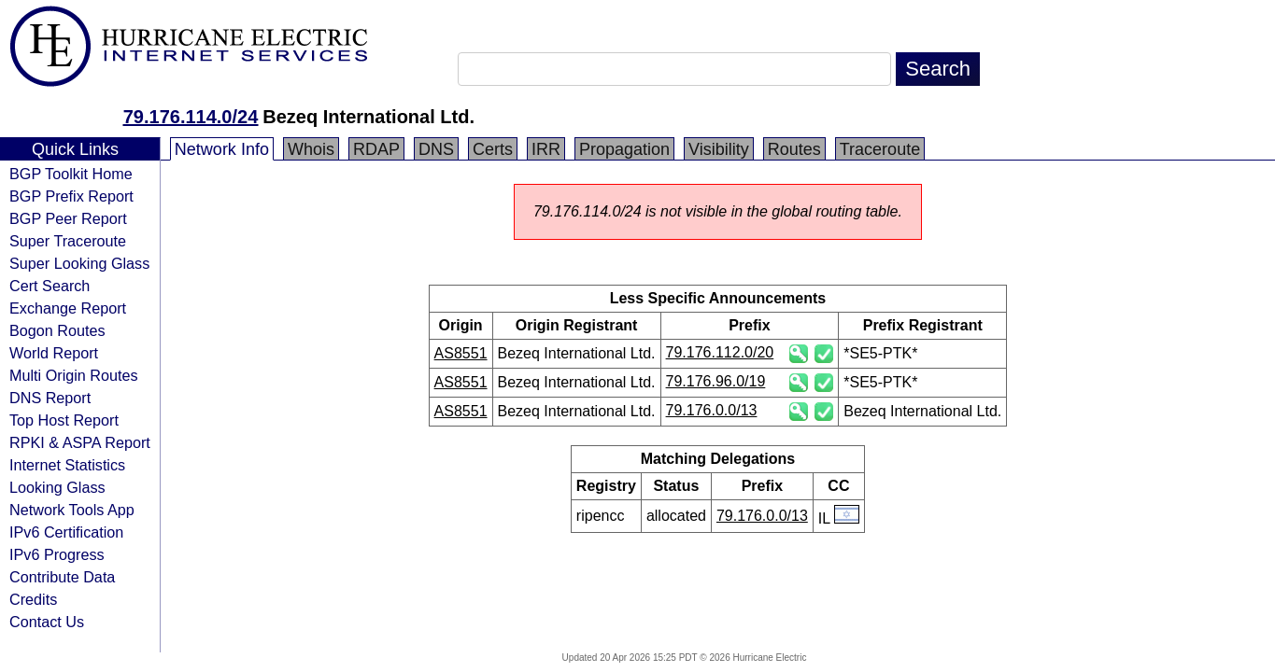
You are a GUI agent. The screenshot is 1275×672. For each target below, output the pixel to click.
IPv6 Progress (57, 554)
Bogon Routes (57, 330)
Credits (33, 599)
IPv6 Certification (66, 532)
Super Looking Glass (79, 263)
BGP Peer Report (68, 218)
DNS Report (50, 397)
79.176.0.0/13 (712, 410)
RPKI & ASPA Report (79, 442)
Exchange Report (67, 308)
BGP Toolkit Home (71, 173)
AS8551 (461, 353)
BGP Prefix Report (71, 196)
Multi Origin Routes (73, 375)
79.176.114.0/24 (191, 116)
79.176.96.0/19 (716, 381)
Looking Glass (57, 487)
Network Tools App (72, 509)
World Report (53, 352)
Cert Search (49, 285)
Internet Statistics (67, 464)
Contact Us (46, 621)
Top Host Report (64, 420)
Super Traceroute (67, 240)
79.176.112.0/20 (720, 352)
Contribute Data (62, 576)
